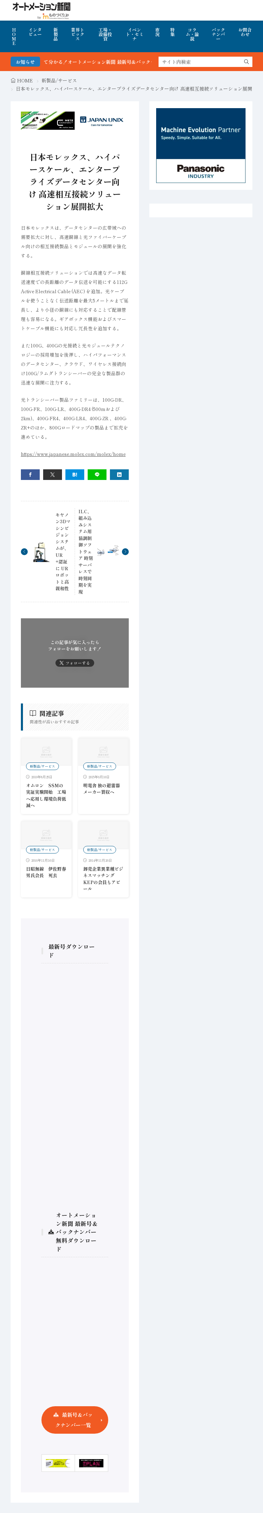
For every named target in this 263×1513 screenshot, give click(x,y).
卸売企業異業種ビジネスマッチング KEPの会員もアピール (103, 879)
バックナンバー (218, 34)
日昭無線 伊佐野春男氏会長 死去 (46, 872)
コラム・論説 (192, 34)
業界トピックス (77, 34)
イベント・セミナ (134, 34)
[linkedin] (119, 474)
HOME (14, 36)
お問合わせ (245, 31)
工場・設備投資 (105, 34)
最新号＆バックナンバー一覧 (74, 1420)
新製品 (55, 34)
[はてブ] (74, 474)
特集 (172, 31)
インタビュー (35, 31)
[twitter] (52, 474)
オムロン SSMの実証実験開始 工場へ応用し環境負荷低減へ (46, 795)
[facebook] (30, 474)
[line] (97, 474)
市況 (157, 31)
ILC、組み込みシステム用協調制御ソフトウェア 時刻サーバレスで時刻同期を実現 (85, 551)
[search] (246, 61)
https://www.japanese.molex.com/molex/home (73, 453)
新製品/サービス (59, 80)
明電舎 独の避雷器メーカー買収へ (101, 788)
